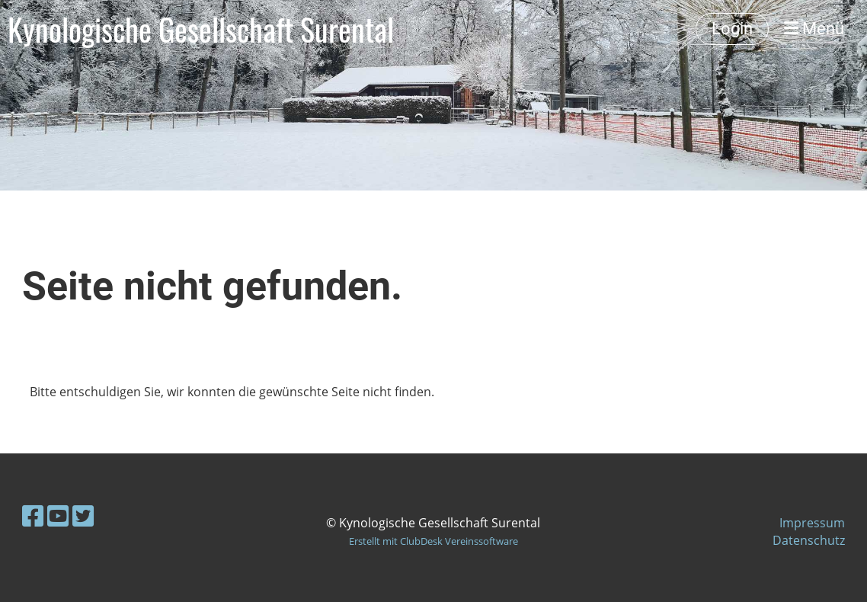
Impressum (812, 522)
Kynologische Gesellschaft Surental (201, 29)
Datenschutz (809, 540)
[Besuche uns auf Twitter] (83, 515)
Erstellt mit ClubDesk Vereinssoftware (433, 541)
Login (732, 28)
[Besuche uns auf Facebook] (32, 515)
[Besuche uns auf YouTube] (58, 515)
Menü (814, 28)
